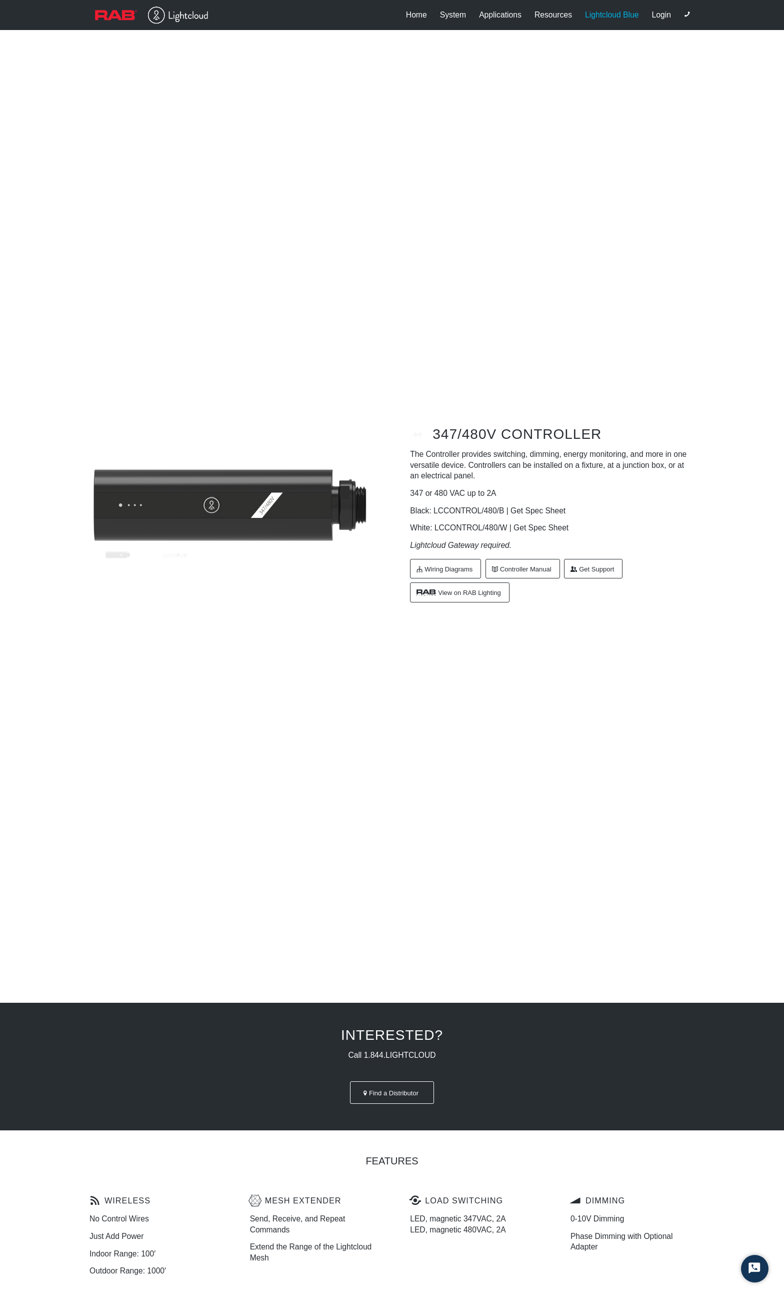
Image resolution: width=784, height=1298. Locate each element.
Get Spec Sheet (538, 510)
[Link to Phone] (687, 14)
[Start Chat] (754, 1268)
